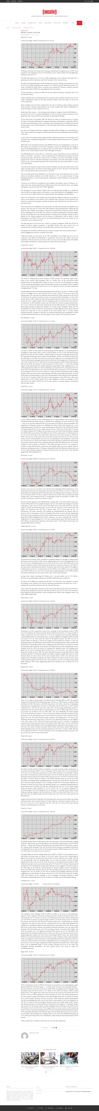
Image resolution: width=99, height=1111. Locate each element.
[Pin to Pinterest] (54, 1027)
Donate (8, 1)
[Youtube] (91, 1)
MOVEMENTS (65, 22)
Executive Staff (27, 34)
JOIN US (73, 22)
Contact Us (20, 1)
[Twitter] (86, 1)
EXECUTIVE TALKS (57, 22)
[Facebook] (30, 1108)
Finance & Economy (16, 27)
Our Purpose (13, 1)
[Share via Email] (56, 1027)
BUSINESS (23, 22)
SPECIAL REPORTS (48, 22)
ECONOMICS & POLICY (32, 22)
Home (8, 27)
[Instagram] (88, 1)
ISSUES (16, 22)
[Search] (84, 22)
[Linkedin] (59, 1108)
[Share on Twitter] (53, 1027)
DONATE (79, 22)
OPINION (40, 22)
